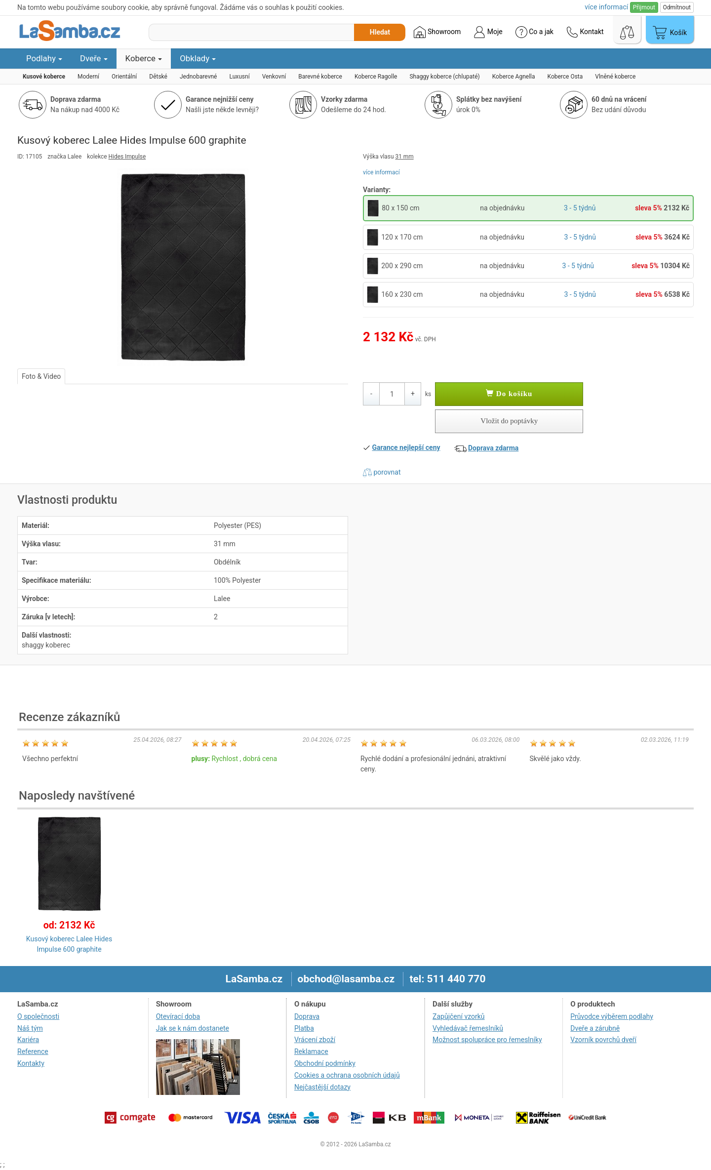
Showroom (437, 32)
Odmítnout (677, 7)
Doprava (306, 1016)
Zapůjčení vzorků (459, 1016)
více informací (381, 172)
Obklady (198, 58)
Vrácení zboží (314, 1040)
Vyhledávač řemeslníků (468, 1028)
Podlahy (44, 58)
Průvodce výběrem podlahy (611, 1016)
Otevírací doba (178, 1016)
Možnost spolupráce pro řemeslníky (487, 1040)
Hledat (380, 32)
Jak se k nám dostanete (192, 1028)
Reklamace (311, 1051)
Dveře (94, 58)
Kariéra (28, 1040)
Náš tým (30, 1028)
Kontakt (585, 32)
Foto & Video (41, 376)
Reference (32, 1051)
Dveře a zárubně (595, 1028)
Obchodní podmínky (325, 1063)
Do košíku (509, 394)
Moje (488, 32)
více (606, 7)
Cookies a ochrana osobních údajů (347, 1075)
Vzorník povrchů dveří (603, 1040)
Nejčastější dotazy (322, 1087)
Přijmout (644, 7)
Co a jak (534, 32)
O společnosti (38, 1016)
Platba (304, 1028)
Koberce (143, 58)
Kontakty (30, 1063)
